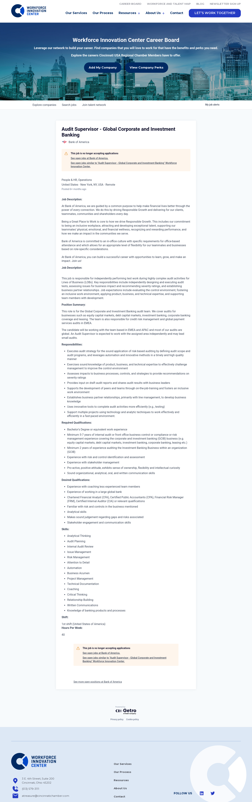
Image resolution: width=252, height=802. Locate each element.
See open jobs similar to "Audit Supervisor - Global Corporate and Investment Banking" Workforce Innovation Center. (124, 160)
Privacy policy (116, 714)
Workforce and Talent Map (169, 3)
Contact (176, 8)
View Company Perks (146, 62)
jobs (69, 100)
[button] (215, 8)
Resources (129, 8)
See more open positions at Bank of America (98, 677)
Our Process (103, 8)
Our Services (76, 8)
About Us (155, 8)
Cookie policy (132, 714)
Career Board (130, 3)
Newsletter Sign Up (225, 3)
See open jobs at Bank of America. (89, 153)
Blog (200, 3)
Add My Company (103, 62)
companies (44, 100)
